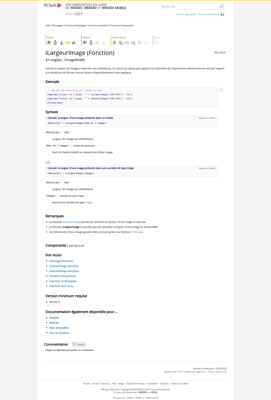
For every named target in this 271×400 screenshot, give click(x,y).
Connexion (190, 14)
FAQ (114, 383)
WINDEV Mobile (151, 398)
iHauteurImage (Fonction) (63, 266)
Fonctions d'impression (122, 25)
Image (88, 203)
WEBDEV (54, 323)
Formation (152, 383)
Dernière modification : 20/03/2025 (210, 369)
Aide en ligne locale (217, 372)
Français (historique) (208, 14)
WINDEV (54, 318)
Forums (105, 383)
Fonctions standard (98, 25)
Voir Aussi (220, 52)
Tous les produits (59, 333)
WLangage (57, 25)
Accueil (179, 14)
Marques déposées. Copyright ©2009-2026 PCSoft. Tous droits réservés (135, 389)
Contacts (164, 383)
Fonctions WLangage (75, 25)
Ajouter (78, 345)
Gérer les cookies (179, 383)
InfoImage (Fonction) (61, 261)
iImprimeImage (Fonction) (64, 271)
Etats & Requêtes (59, 328)
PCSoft (86, 383)
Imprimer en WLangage (62, 281)
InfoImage (137, 232)
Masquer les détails (207, 118)
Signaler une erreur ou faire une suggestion (185, 372)
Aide (47, 25)
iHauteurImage (71, 222)
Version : (70, 13)
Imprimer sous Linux (61, 286)
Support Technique (136, 383)
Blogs (121, 383)
